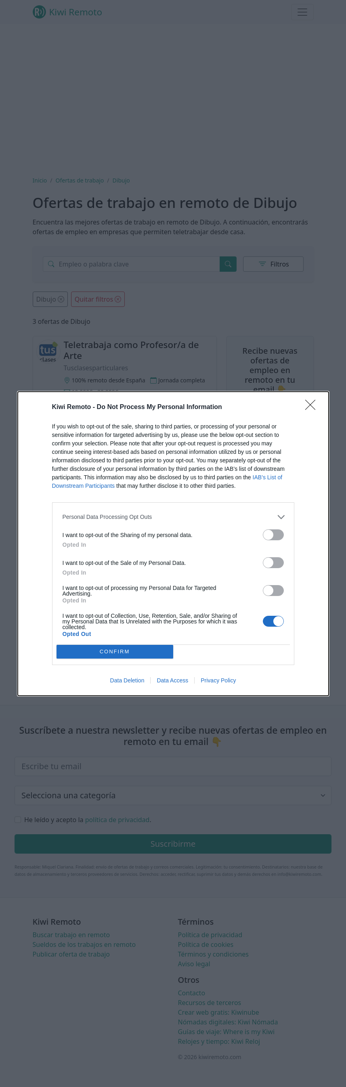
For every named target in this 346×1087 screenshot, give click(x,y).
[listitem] (173, 517)
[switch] (273, 534)
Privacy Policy (218, 680)
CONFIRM (115, 651)
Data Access (172, 680)
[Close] (313, 407)
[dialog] (173, 544)
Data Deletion (127, 680)
